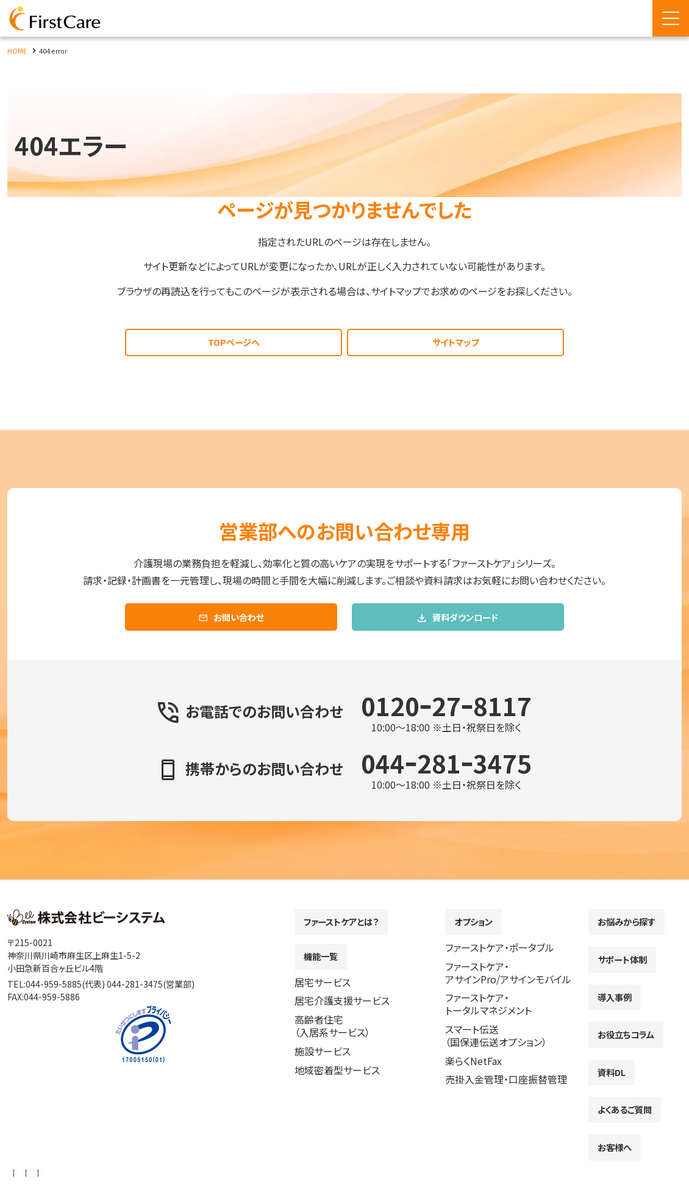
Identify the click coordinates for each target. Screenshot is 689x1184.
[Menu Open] (670, 18)
